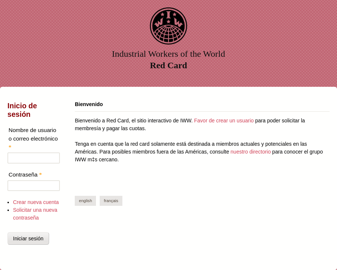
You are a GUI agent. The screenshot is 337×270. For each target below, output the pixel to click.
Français (111, 200)
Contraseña (25, 174)
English (85, 200)
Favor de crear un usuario (224, 121)
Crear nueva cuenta (36, 202)
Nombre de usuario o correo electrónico (33, 138)
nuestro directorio (251, 152)
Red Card (168, 65)
